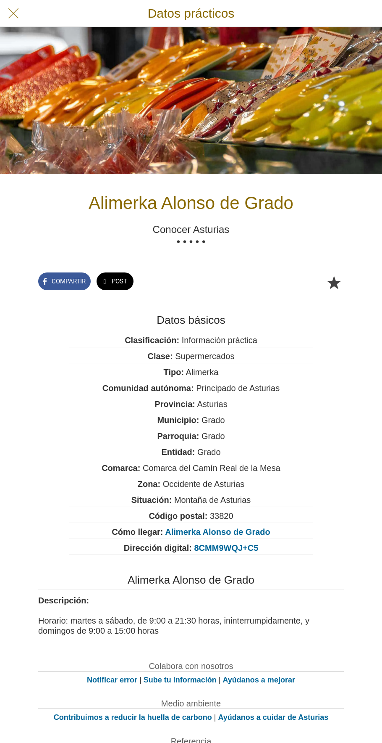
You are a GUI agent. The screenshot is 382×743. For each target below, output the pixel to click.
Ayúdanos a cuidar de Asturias (273, 717)
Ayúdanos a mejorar (259, 680)
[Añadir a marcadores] (334, 282)
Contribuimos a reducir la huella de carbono (133, 717)
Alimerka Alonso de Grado (217, 532)
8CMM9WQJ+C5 (226, 548)
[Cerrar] (13, 13)
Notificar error (112, 680)
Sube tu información (180, 680)
